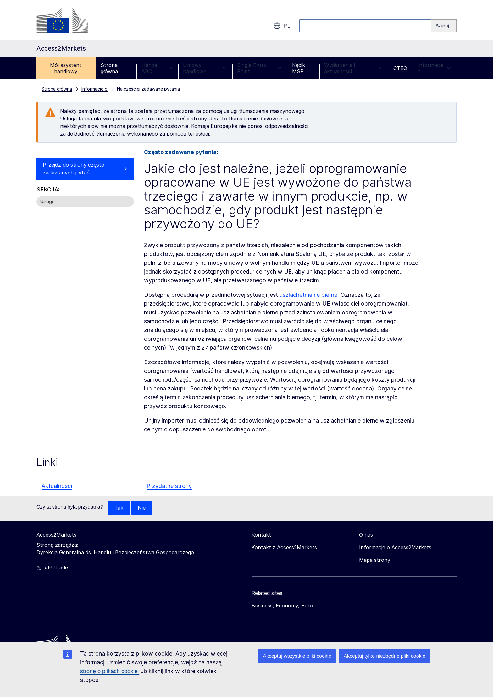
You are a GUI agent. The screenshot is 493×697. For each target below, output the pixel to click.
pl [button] (282, 26)
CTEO (400, 68)
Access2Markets (56, 535)
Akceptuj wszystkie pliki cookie (297, 656)
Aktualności (57, 486)
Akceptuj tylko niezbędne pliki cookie (384, 656)
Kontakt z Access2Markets (284, 548)
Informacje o (434, 68)
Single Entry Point (259, 68)
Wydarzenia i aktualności (353, 68)
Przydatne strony (169, 486)
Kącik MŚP (298, 68)
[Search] (444, 25)
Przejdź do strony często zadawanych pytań (76, 169)
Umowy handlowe (205, 68)
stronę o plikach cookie (109, 671)
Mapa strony (374, 560)
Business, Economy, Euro (282, 606)
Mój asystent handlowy (65, 68)
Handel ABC (157, 68)
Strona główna (109, 68)
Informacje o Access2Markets (395, 548)
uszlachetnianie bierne (308, 294)
